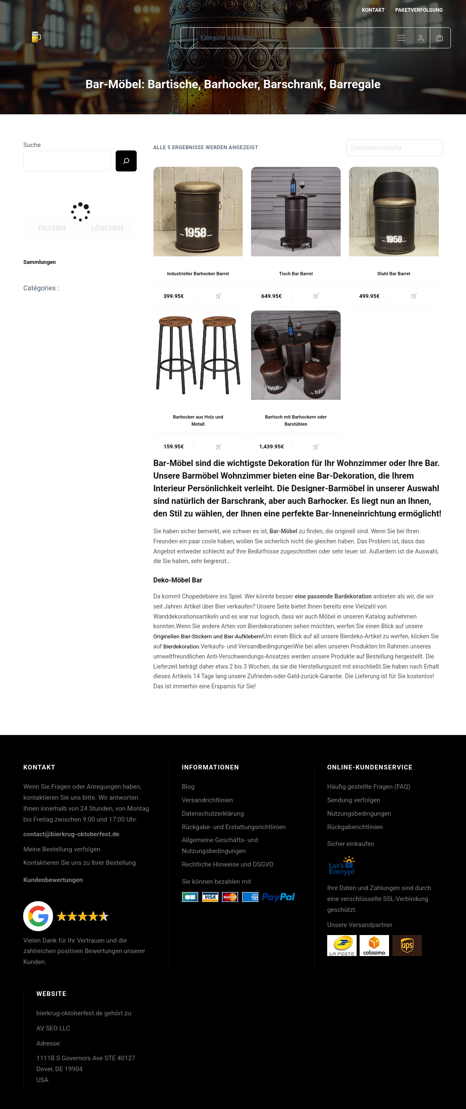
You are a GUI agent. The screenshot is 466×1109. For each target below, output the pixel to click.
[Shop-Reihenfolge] (394, 148)
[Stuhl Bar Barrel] (394, 211)
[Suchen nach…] (186, 37)
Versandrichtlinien (207, 800)
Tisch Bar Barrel (296, 274)
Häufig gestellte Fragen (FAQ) (368, 786)
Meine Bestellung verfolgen (61, 849)
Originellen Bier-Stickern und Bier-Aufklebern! (212, 646)
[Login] (421, 38)
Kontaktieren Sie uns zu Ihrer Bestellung (79, 863)
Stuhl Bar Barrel (393, 274)
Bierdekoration (192, 656)
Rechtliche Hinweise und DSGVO (227, 864)
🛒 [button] (217, 303)
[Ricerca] (126, 160)
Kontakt (373, 10)
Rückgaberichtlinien (355, 827)
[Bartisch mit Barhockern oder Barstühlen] (296, 363)
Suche (31, 145)
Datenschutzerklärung (213, 813)
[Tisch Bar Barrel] (296, 211)
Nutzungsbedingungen (359, 813)
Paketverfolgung (419, 10)
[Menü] (401, 38)
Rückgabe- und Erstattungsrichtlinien (234, 827)
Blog (188, 786)
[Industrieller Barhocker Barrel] (198, 211)
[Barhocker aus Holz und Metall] (198, 363)
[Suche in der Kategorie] (311, 37)
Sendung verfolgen (353, 800)
